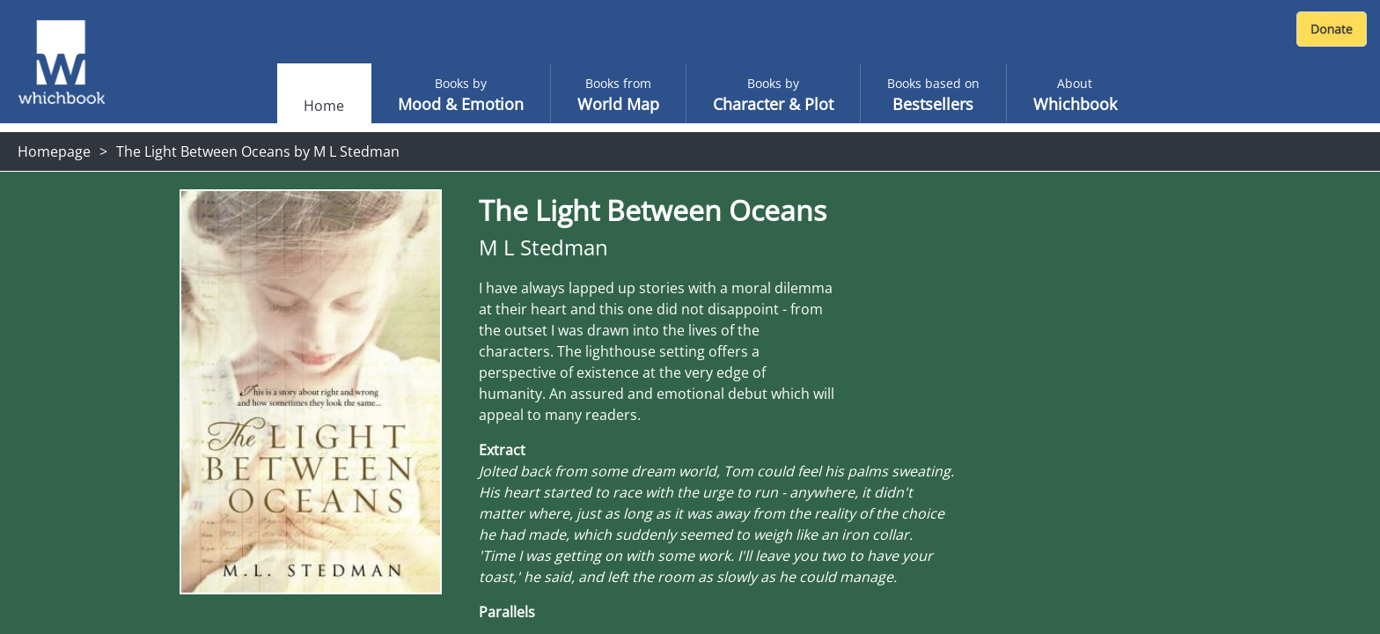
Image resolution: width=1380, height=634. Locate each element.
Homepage (54, 151)
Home (324, 105)
